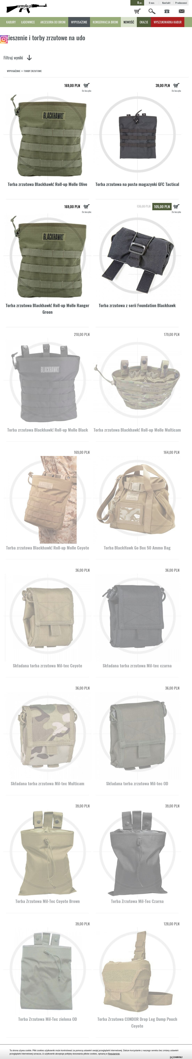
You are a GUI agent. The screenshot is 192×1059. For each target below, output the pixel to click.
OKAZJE (144, 22)
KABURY (11, 22)
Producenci (181, 3)
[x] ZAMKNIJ (176, 1057)
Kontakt (166, 3)
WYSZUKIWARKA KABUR (168, 22)
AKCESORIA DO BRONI (52, 22)
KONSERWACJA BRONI (105, 22)
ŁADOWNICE (28, 22)
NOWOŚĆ (129, 22)
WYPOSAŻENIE (79, 22)
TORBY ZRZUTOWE (33, 71)
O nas (151, 3)
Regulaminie (114, 1054)
